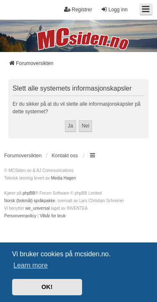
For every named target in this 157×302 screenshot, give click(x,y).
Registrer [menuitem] (78, 9)
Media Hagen (63, 178)
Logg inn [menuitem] (114, 9)
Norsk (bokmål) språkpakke (29, 200)
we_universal (37, 208)
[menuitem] (20, 216)
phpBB (29, 193)
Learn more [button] (30, 265)
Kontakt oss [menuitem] (64, 156)
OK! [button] (46, 287)
